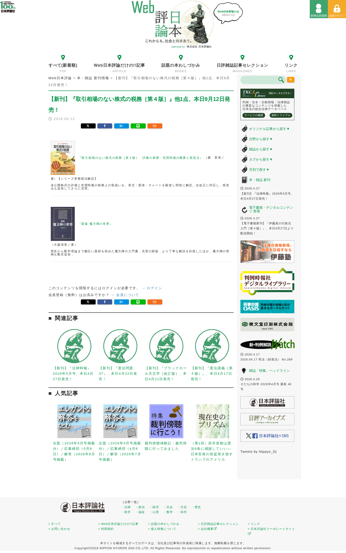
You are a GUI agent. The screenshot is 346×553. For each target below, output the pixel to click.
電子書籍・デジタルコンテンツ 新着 (271, 209)
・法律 (126, 507)
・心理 (154, 512)
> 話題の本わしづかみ (164, 524)
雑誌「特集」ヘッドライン (269, 370)
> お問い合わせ (59, 529)
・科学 (182, 512)
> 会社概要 (207, 529)
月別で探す (259, 169)
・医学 (126, 512)
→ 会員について (125, 295)
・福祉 (140, 512)
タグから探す (261, 159)
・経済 (154, 507)
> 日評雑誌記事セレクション (218, 524)
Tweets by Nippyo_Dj (258, 451)
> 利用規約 (106, 529)
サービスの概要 (253, 115)
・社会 (168, 507)
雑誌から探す (261, 149)
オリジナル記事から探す (269, 129)
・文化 (182, 507)
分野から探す (261, 139)
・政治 (140, 507)
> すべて (54, 524)
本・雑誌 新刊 (259, 180)
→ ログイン (152, 288)
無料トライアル (280, 115)
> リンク (254, 524)
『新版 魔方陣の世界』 (82, 223)
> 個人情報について (162, 529)
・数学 (168, 512)
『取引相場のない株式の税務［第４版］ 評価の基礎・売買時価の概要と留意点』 (128, 157)
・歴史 (196, 507)
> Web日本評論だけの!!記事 (118, 524)
